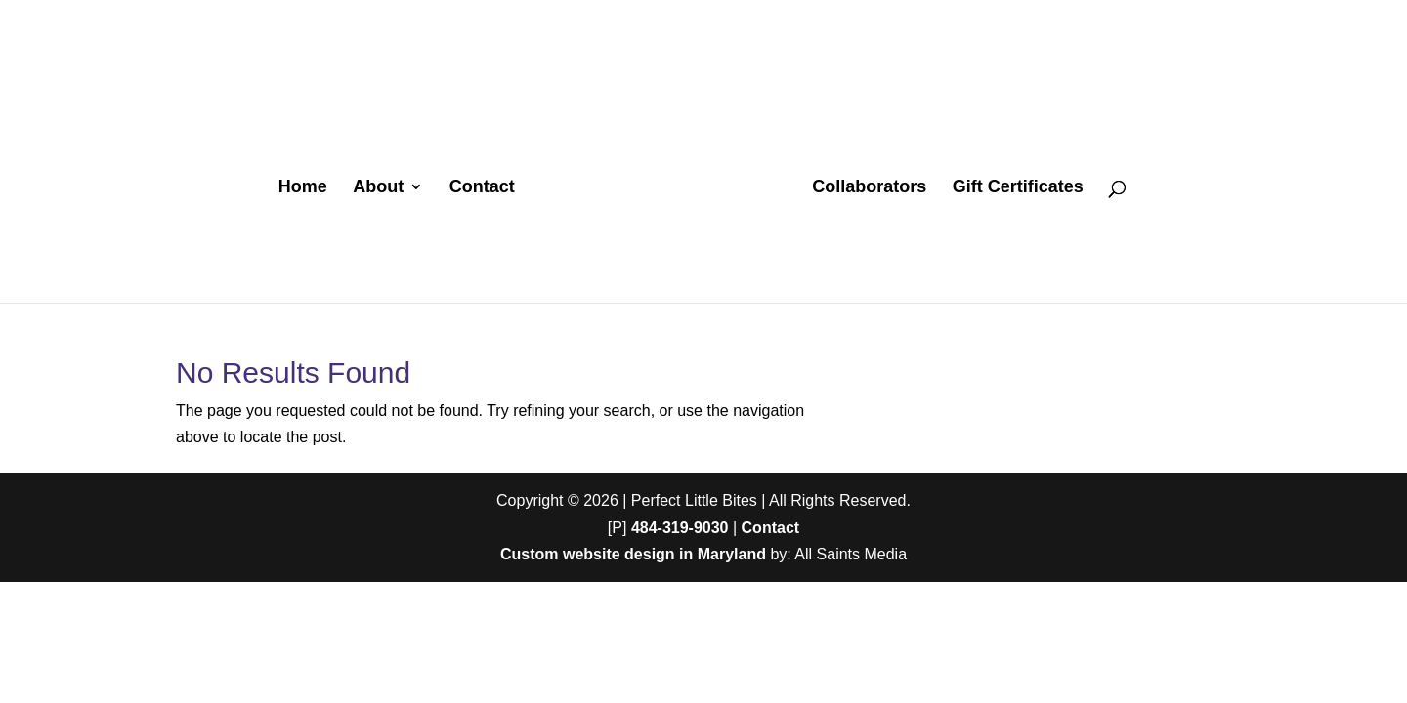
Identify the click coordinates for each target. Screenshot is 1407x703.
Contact (482, 188)
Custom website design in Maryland (633, 554)
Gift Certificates (1018, 188)
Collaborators (869, 188)
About (378, 188)
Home (302, 188)
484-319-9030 (680, 527)
